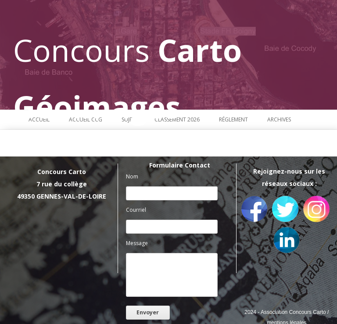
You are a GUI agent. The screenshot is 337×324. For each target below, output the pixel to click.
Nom (132, 176)
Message (137, 243)
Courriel (136, 210)
